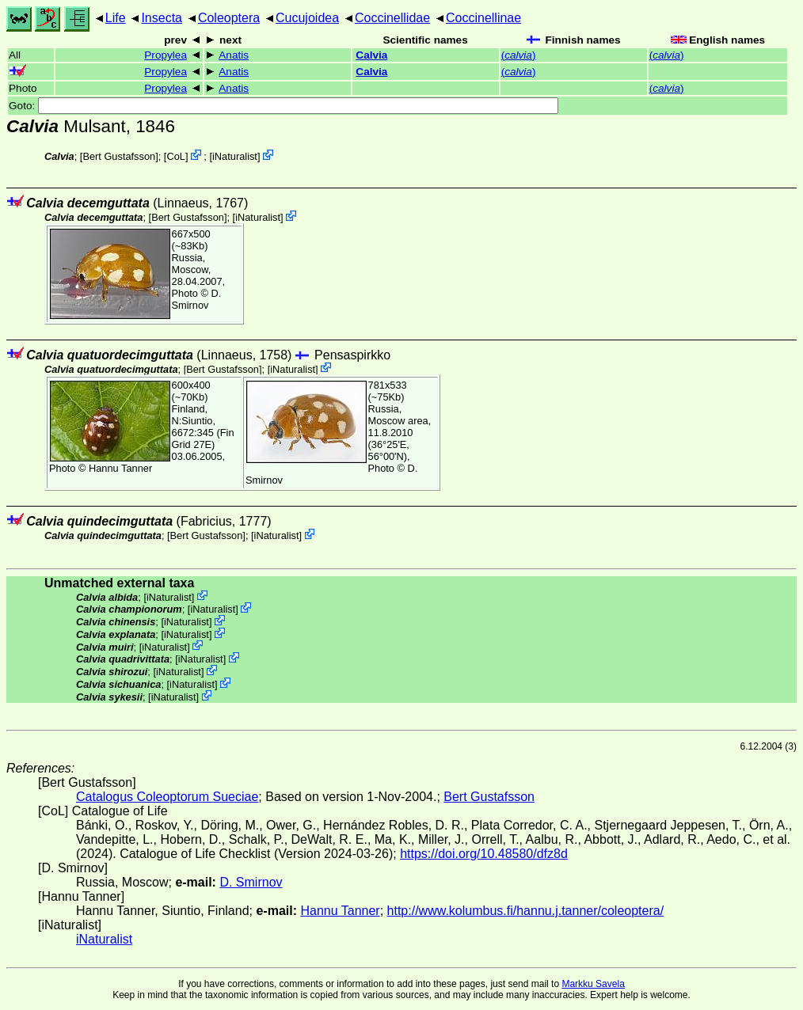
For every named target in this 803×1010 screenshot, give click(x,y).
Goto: (283, 106)
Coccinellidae (392, 18)
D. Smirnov (197, 299)
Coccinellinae (483, 18)
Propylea (165, 55)
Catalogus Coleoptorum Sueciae (167, 796)
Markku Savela (592, 983)
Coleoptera (229, 18)
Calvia (371, 55)
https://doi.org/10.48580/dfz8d (484, 853)
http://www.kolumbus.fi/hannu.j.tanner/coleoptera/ (525, 910)
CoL (175, 156)
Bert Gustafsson (118, 156)
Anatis (234, 55)
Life (115, 18)
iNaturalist (234, 156)
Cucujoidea (307, 18)
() (518, 55)
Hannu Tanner (120, 468)
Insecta (161, 18)
